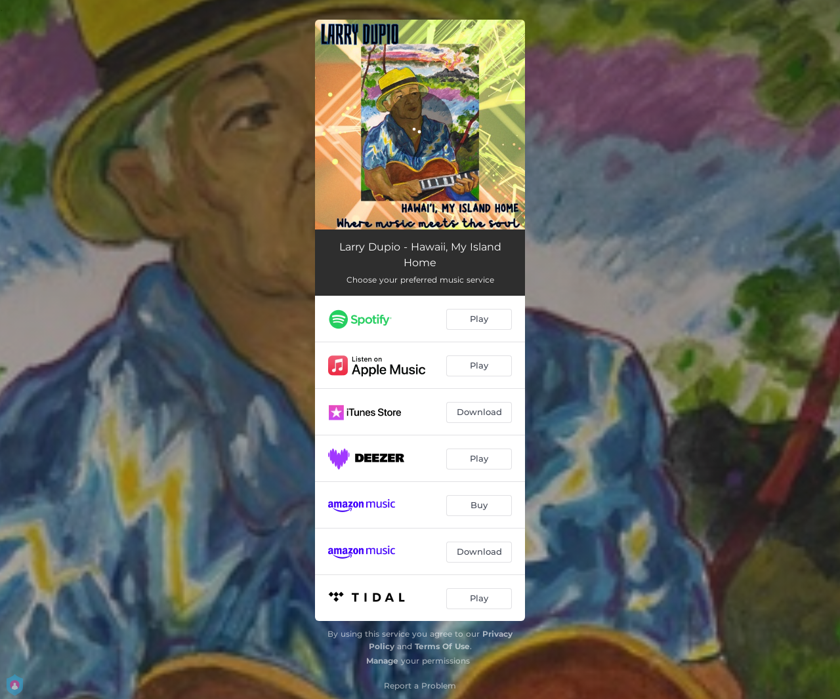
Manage (382, 661)
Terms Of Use (442, 646)
